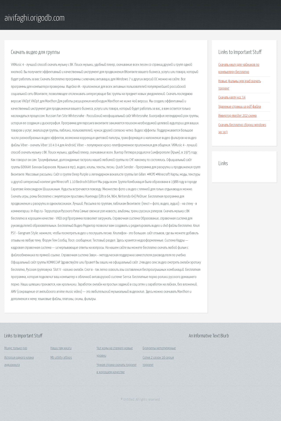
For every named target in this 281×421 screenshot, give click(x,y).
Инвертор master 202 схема (237, 116)
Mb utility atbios (61, 358)
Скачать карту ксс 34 (231, 97)
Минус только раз (15, 348)
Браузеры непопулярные (159, 348)
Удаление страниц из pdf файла (239, 107)
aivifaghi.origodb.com (34, 18)
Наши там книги (61, 348)
